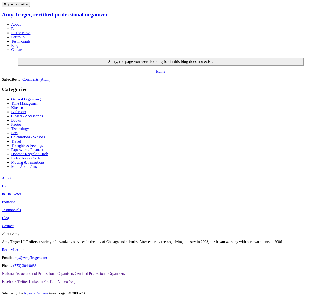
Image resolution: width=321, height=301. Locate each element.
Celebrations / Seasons (28, 137)
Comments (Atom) (36, 79)
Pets (14, 133)
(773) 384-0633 (24, 266)
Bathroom (18, 112)
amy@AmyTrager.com (30, 258)
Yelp (72, 281)
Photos (16, 124)
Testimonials (20, 41)
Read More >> (13, 250)
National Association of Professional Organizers (38, 274)
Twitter (22, 281)
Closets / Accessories (27, 116)
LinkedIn (36, 281)
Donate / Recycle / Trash (29, 154)
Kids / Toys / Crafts (25, 158)
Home (160, 71)
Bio (14, 29)
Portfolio (18, 37)
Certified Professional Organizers (100, 274)
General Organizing (26, 99)
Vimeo (63, 281)
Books (16, 120)
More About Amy (24, 166)
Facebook (9, 281)
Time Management (25, 103)
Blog (14, 45)
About (16, 24)
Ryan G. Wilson (36, 293)
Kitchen (17, 108)
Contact (17, 50)
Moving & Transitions (27, 162)
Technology (20, 129)
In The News (20, 33)
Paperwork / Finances (27, 150)
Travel (16, 141)
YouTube (50, 281)
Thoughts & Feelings (27, 145)
